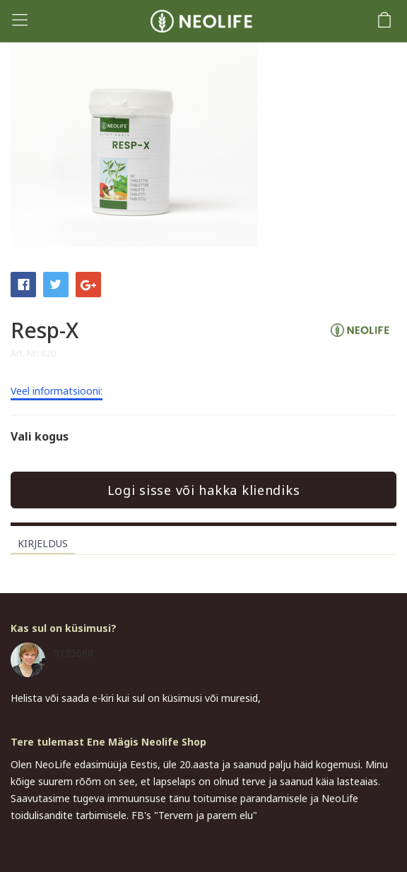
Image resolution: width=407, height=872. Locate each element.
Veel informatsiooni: (56, 392)
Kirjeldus (43, 543)
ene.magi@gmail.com (103, 667)
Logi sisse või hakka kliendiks (203, 490)
